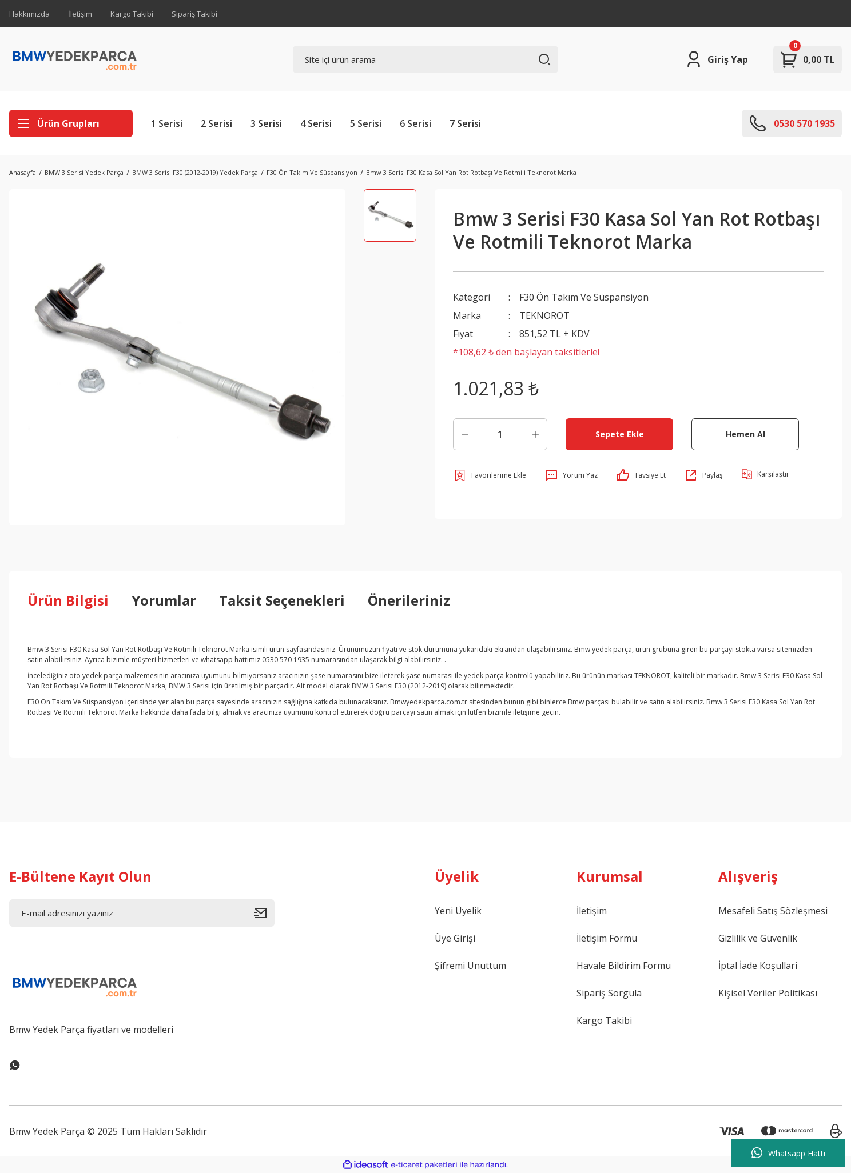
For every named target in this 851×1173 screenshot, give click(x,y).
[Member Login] (716, 59)
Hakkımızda (29, 14)
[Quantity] (500, 434)
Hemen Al (745, 434)
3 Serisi (266, 123)
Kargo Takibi (131, 14)
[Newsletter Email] (142, 913)
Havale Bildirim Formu (623, 965)
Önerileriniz (409, 600)
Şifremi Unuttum (470, 965)
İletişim (80, 14)
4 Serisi (316, 123)
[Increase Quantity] (535, 434)
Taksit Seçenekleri (282, 600)
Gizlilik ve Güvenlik (757, 938)
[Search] (425, 59)
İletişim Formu (606, 938)
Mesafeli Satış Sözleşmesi (773, 910)
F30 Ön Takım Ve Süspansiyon (584, 297)
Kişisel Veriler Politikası (767, 993)
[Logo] (75, 59)
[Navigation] (71, 123)
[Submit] (264, 913)
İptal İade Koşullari (757, 965)
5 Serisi (365, 123)
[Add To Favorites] (489, 475)
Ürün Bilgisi (68, 600)
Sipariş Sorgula (609, 993)
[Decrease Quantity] (465, 434)
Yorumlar (164, 600)
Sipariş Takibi (194, 14)
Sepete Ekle (619, 434)
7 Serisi (465, 123)
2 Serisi (216, 123)
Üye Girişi (455, 938)
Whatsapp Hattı (788, 1153)
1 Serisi (166, 123)
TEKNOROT (544, 315)
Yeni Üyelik (458, 910)
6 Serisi (415, 123)
